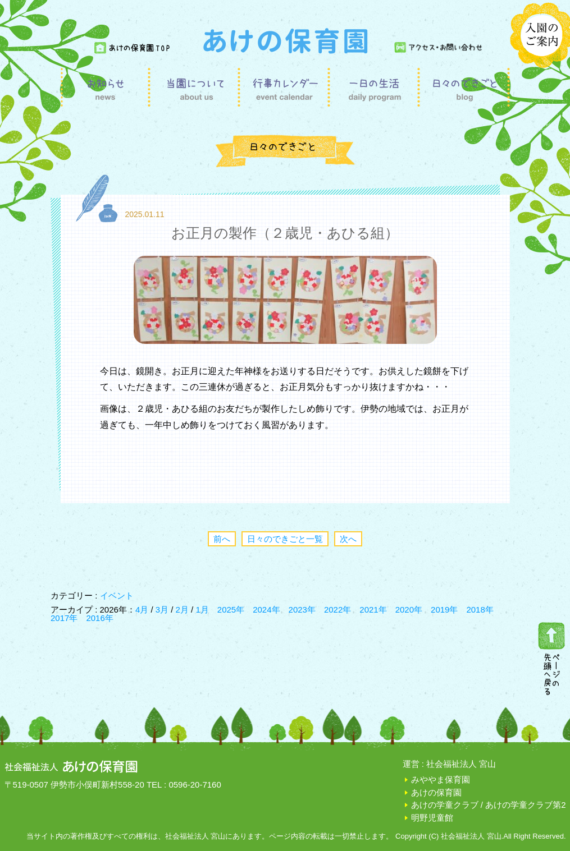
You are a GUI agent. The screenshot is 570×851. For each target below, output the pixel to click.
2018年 (479, 609)
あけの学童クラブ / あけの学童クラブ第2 (488, 804)
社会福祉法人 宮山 (461, 764)
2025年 (230, 609)
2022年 (337, 609)
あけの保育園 (436, 792)
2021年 (372, 609)
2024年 (266, 609)
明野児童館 (432, 817)
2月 (183, 609)
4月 (143, 609)
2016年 (99, 618)
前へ (221, 539)
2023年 (302, 609)
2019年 (444, 609)
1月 (201, 609)
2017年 (64, 618)
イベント (117, 595)
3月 (163, 609)
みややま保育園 (440, 779)
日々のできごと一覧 (285, 539)
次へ (348, 539)
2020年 (408, 609)
